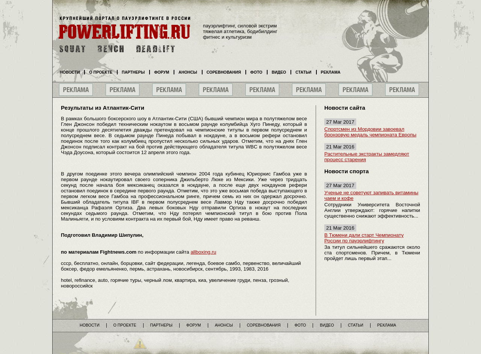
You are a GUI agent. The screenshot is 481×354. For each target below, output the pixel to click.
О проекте (100, 72)
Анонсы (187, 72)
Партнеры (133, 72)
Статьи (303, 72)
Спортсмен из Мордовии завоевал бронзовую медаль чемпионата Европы (370, 132)
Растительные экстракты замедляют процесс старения (366, 156)
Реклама (330, 72)
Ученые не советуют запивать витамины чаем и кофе (371, 195)
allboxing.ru (203, 252)
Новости (70, 72)
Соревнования (224, 72)
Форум (161, 72)
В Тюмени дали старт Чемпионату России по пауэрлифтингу (364, 238)
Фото (256, 72)
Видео (279, 72)
